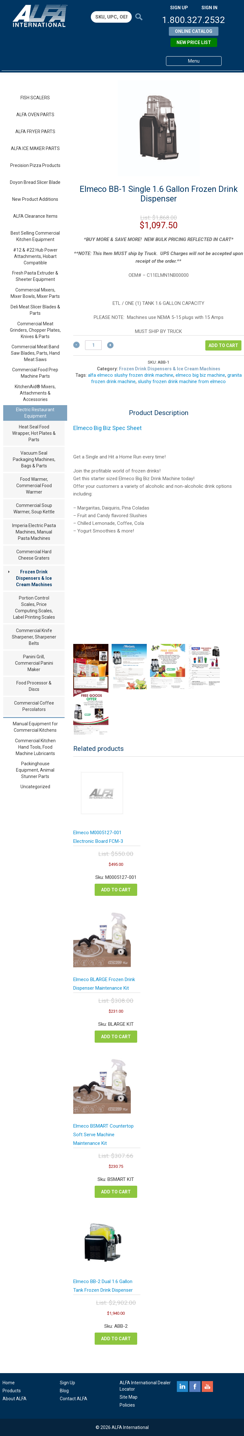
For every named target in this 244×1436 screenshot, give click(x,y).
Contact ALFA (73, 1398)
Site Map (129, 1397)
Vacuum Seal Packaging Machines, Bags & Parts (34, 459)
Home (9, 1382)
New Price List (194, 42)
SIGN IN (209, 7)
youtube (207, 1386)
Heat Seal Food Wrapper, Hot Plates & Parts (34, 433)
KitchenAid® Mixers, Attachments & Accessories (35, 393)
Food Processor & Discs (33, 686)
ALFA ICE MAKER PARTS (35, 148)
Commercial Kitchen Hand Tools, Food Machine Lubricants (35, 747)
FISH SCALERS (35, 97)
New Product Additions (35, 199)
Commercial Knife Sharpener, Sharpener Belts (34, 637)
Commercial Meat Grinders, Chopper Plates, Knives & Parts (35, 330)
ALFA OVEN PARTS (35, 114)
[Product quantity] (93, 345)
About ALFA (15, 1398)
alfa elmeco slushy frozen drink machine (130, 375)
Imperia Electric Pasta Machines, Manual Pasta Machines (34, 532)
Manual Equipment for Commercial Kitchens (35, 727)
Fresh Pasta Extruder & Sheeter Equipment (35, 276)
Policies (127, 1405)
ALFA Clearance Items (35, 216)
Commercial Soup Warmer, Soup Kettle (34, 508)
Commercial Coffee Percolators (34, 706)
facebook (195, 1386)
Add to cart (223, 345)
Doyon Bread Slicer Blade (35, 182)
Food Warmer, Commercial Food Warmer (34, 486)
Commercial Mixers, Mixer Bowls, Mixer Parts (35, 293)
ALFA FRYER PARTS (35, 131)
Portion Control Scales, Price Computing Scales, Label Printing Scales (34, 607)
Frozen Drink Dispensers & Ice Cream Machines (34, 578)
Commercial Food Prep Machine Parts (35, 373)
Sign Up (67, 1382)
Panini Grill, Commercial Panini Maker (34, 663)
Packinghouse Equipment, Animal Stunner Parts (35, 770)
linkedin (182, 1386)
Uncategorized (35, 786)
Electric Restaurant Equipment (35, 413)
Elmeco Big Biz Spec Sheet (107, 428)
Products (12, 1390)
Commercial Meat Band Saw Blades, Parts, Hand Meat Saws (35, 353)
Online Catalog (193, 31)
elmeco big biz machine (200, 375)
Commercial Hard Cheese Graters (33, 555)
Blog (64, 1390)
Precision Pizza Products (35, 165)
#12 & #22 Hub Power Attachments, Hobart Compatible (35, 256)
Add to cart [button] (116, 889)
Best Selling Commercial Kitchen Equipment (35, 236)
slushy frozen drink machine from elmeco (182, 381)
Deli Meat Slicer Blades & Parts (35, 310)
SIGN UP (179, 7)
